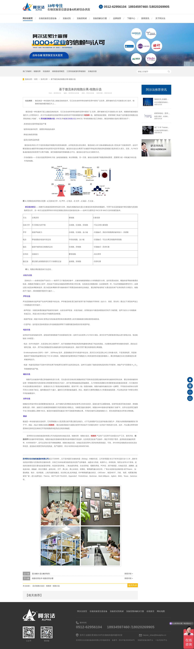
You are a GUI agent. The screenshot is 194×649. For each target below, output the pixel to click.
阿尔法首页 (28, 18)
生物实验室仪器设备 (48, 18)
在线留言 (150, 611)
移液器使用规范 (58, 71)
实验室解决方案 (100, 18)
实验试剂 (67, 18)
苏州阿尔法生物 (74, 93)
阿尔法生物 (90, 93)
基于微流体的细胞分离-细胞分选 (63, 79)
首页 (36, 79)
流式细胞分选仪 (38, 586)
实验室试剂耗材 (117, 611)
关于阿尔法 (160, 18)
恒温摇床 (46, 71)
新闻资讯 (145, 18)
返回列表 (132, 585)
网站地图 (161, 611)
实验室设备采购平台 (145, 640)
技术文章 (44, 79)
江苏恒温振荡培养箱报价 (76, 71)
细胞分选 (56, 586)
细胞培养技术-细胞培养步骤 (42, 578)
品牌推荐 (117, 18)
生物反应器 (92, 71)
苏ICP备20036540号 (127, 640)
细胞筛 (48, 586)
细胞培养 (37, 71)
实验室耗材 (82, 18)
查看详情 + (128, 574)
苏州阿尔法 (57, 93)
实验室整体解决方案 (135, 611)
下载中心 (131, 18)
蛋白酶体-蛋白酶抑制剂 (41, 574)
